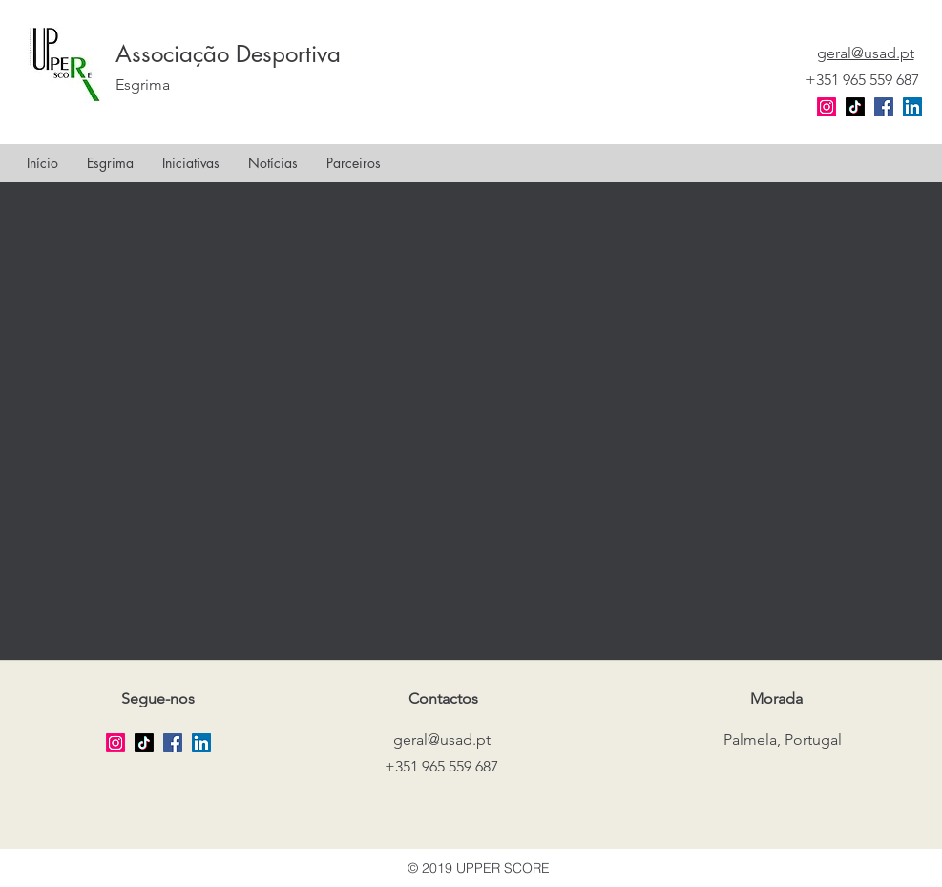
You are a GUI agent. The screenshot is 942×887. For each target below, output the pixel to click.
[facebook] (883, 106)
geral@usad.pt (442, 739)
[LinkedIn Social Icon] (912, 106)
